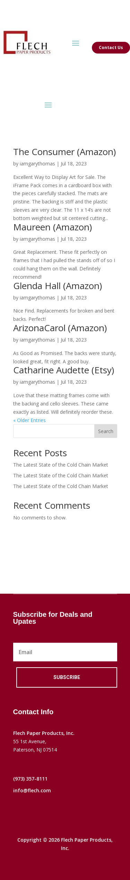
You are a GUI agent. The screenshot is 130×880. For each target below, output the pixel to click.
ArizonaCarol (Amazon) (60, 328)
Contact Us (111, 47)
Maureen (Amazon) (52, 227)
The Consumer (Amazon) (64, 151)
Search (105, 431)
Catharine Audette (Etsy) (63, 370)
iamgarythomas (37, 163)
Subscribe (66, 677)
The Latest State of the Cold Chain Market (60, 464)
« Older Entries (29, 420)
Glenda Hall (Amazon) (57, 285)
